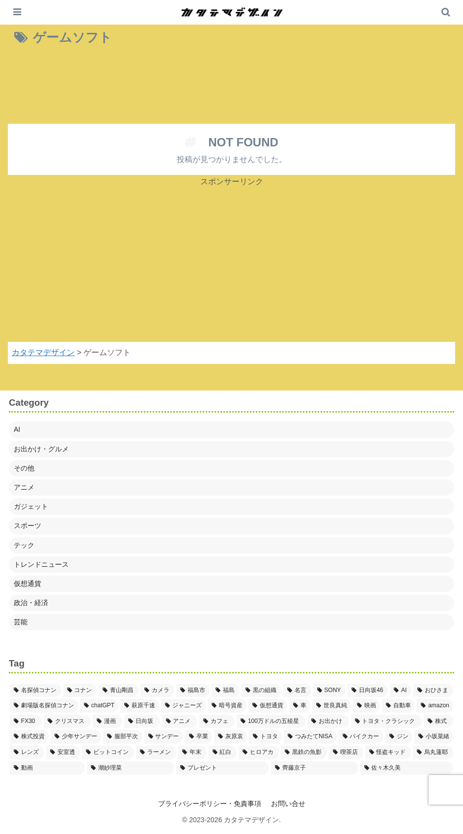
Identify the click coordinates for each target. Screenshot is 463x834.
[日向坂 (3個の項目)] (142, 721)
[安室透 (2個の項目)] (63, 752)
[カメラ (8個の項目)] (157, 690)
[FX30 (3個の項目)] (26, 721)
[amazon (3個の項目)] (435, 706)
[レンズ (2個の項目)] (27, 752)
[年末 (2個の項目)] (192, 752)
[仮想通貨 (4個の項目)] (267, 706)
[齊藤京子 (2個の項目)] (314, 768)
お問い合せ (288, 803)
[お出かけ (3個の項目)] (328, 721)
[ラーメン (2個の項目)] (156, 752)
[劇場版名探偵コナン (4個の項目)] (44, 706)
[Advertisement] (231, 87)
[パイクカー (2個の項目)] (361, 737)
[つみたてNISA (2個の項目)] (310, 737)
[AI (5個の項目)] (400, 690)
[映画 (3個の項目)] (366, 706)
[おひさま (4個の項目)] (433, 690)
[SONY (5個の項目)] (329, 690)
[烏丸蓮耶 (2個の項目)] (433, 752)
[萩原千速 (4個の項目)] (139, 706)
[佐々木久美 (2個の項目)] (406, 768)
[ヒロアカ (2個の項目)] (259, 752)
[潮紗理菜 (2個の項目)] (130, 768)
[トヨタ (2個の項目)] (265, 737)
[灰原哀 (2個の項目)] (230, 737)
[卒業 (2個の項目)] (198, 737)
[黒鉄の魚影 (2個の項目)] (304, 752)
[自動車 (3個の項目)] (398, 706)
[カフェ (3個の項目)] (217, 721)
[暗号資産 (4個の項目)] (227, 706)
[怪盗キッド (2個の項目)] (388, 752)
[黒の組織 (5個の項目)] (261, 690)
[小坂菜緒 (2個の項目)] (433, 737)
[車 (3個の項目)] (299, 706)
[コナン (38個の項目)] (80, 690)
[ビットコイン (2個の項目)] (108, 752)
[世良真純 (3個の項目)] (331, 706)
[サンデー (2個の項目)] (163, 737)
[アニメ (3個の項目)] (179, 721)
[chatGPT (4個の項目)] (99, 706)
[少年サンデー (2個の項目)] (76, 737)
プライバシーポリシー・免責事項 (209, 803)
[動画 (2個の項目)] (47, 768)
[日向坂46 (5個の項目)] (368, 690)
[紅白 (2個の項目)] (223, 752)
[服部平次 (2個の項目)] (122, 737)
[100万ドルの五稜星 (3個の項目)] (271, 721)
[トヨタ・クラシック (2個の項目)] (386, 721)
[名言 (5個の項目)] (297, 690)
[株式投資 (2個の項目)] (29, 737)
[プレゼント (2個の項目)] (222, 768)
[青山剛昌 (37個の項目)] (118, 690)
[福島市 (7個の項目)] (193, 690)
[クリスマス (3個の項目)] (67, 721)
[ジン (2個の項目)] (398, 737)
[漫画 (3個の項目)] (107, 721)
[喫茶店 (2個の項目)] (346, 752)
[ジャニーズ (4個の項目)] (183, 706)
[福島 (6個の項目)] (226, 690)
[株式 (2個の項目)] (438, 721)
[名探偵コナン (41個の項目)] (35, 690)
